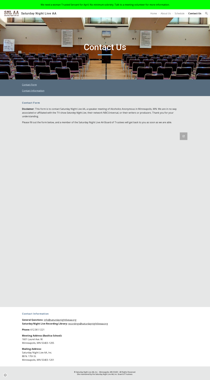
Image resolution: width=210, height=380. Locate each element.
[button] (206, 13)
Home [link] (153, 13)
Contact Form (29, 84)
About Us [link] (166, 13)
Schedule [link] (179, 13)
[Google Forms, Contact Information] (105, 218)
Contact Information (33, 90)
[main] (105, 48)
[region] (105, 4)
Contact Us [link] (194, 13)
